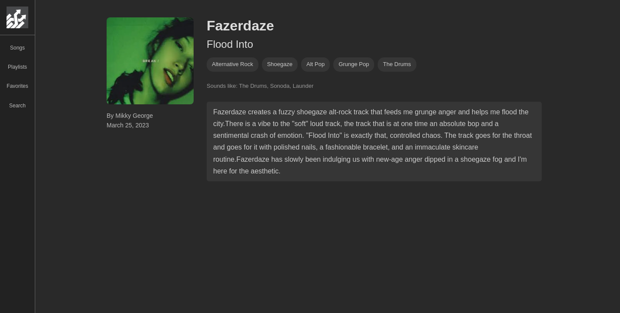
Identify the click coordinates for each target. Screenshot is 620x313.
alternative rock (232, 64)
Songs (17, 48)
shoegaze (280, 64)
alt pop (315, 64)
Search (17, 106)
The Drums (397, 64)
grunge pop (353, 64)
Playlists (17, 67)
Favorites (17, 86)
